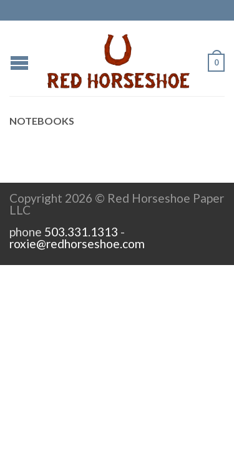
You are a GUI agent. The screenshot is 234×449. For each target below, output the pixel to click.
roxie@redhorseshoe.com (77, 243)
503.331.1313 (81, 231)
